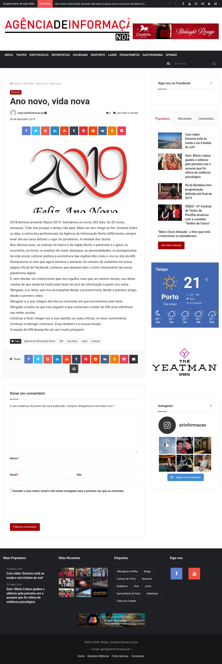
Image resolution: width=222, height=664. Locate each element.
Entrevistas (61, 54)
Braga (147, 571)
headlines (122, 586)
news (84, 341)
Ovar (136, 586)
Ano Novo (72, 341)
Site (79, 474)
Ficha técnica (120, 656)
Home (15, 83)
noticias (95, 341)
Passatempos (130, 54)
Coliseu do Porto (126, 578)
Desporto (98, 54)
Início (9, 54)
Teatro (21, 54)
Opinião (171, 54)
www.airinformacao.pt (31, 113)
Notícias (28, 83)
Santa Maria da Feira (128, 593)
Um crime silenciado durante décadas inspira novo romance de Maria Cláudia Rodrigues (110, 3)
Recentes (185, 119)
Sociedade (80, 54)
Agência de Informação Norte (39, 341)
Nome (15, 458)
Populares (162, 119)
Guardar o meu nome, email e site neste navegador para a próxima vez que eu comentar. (68, 491)
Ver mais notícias (171, 245)
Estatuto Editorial (98, 656)
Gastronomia (153, 54)
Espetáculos (39, 54)
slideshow (152, 593)
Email (14, 474)
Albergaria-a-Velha (127, 571)
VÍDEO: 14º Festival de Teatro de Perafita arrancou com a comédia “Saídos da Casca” (198, 215)
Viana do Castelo (126, 601)
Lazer (112, 54)
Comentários (207, 119)
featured (147, 578)
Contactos (137, 656)
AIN (61, 341)
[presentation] (43, 507)
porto (148, 586)
